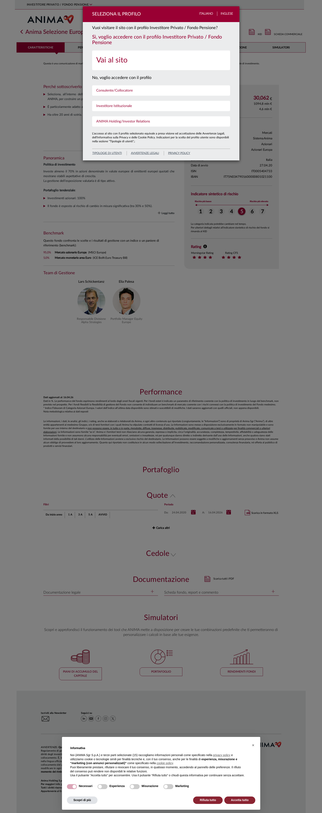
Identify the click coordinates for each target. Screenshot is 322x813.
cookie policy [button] (165, 763)
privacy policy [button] (221, 755)
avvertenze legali (145, 153)
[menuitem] (161, 60)
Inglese (227, 13)
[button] (253, 745)
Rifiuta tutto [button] (208, 800)
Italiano (206, 13)
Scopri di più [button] (82, 800)
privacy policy (179, 153)
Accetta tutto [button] (240, 800)
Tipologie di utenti (107, 153)
